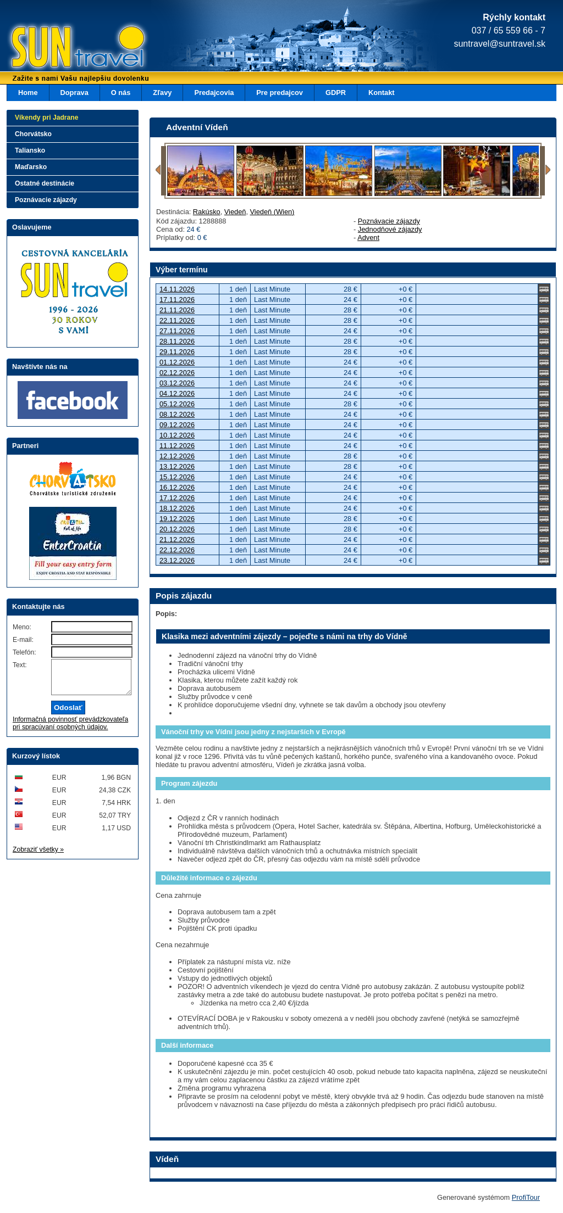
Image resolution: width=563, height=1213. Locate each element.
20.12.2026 (177, 529)
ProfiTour (526, 1197)
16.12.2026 (177, 487)
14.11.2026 (177, 289)
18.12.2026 (177, 508)
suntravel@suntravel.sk (499, 43)
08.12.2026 (177, 414)
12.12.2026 (177, 456)
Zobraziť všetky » (38, 856)
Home (28, 92)
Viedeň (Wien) (272, 212)
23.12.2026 (177, 560)
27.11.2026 (177, 331)
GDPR (335, 92)
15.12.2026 (177, 477)
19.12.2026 (177, 519)
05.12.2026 (177, 404)
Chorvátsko (33, 134)
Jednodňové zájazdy (390, 229)
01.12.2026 (177, 362)
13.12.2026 (177, 466)
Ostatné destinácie (44, 183)
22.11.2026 (177, 320)
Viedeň (235, 212)
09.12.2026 (177, 425)
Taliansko (30, 150)
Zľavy (162, 92)
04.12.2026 (177, 393)
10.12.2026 (177, 435)
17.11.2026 (177, 299)
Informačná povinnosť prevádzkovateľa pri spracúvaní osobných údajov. (70, 729)
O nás (121, 92)
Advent (368, 237)
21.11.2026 (177, 310)
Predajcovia (214, 92)
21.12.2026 (177, 539)
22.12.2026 (177, 550)
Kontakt (381, 92)
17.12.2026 (177, 498)
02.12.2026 (177, 372)
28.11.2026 (177, 341)
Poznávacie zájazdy (389, 221)
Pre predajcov (279, 92)
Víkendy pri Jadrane (47, 117)
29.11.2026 (177, 352)
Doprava (74, 92)
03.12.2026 (177, 383)
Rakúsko (206, 212)
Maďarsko (31, 167)
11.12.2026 (177, 445)
